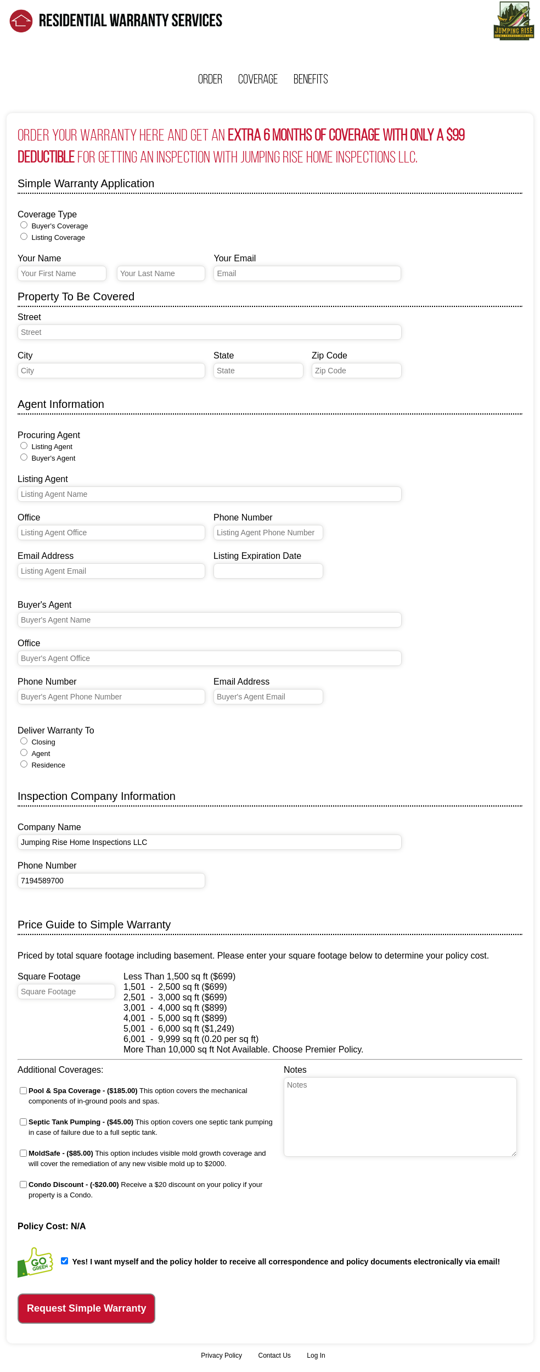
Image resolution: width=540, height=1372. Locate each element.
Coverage (258, 79)
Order (210, 79)
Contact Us (274, 1355)
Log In (316, 1355)
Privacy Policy (221, 1355)
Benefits (311, 79)
